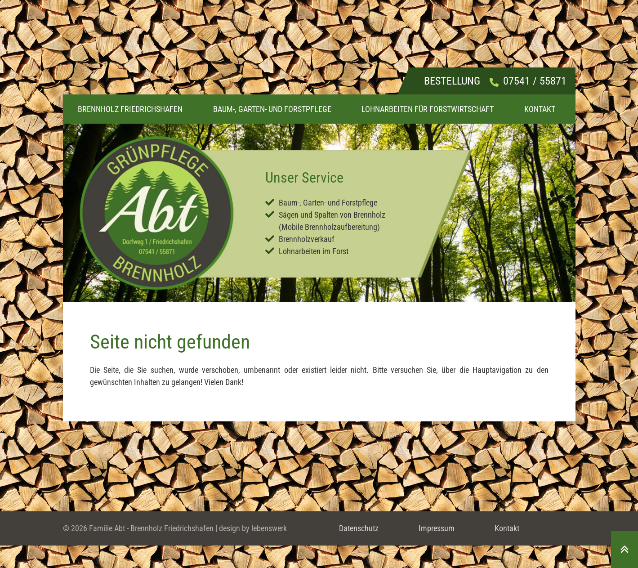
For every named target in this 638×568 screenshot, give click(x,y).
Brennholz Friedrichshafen (130, 109)
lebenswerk (269, 528)
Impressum (437, 528)
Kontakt (539, 109)
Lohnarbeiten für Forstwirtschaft (427, 109)
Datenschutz (359, 528)
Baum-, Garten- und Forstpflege (272, 109)
